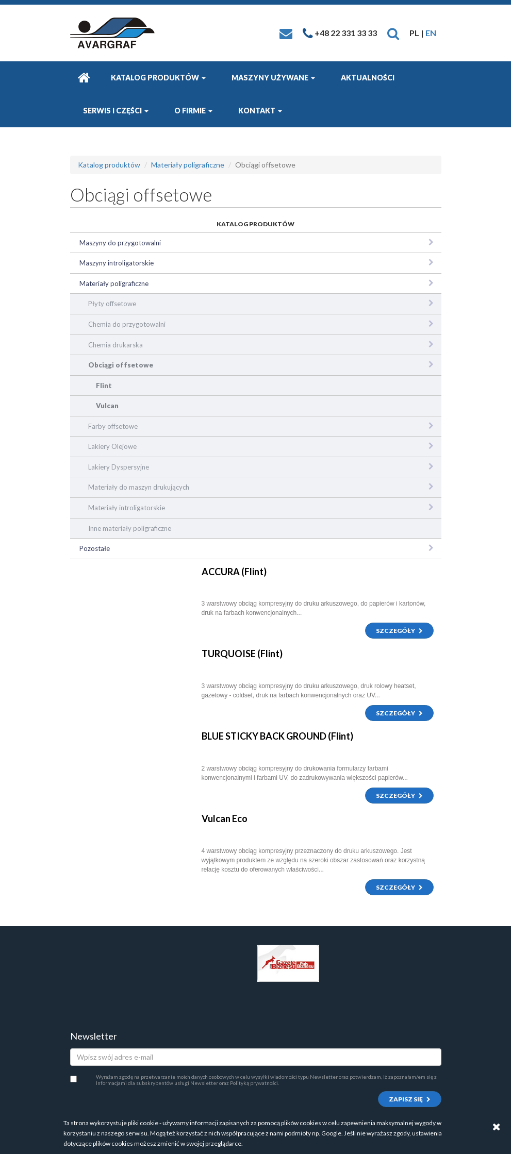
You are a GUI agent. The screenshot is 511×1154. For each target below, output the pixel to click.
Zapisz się (410, 1099)
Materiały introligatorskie (126, 508)
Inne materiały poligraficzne (129, 528)
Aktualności (367, 77)
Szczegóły (399, 630)
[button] (393, 33)
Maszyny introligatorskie (116, 263)
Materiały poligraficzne (187, 164)
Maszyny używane (273, 77)
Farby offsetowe (113, 426)
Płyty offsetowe (112, 303)
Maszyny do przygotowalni (120, 243)
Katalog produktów (158, 77)
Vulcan (107, 406)
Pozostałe (94, 548)
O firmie (193, 110)
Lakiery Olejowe (112, 446)
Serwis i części (116, 110)
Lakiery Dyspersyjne (118, 467)
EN (430, 33)
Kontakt (260, 110)
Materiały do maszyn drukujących (138, 487)
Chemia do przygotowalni (127, 324)
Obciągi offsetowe (120, 365)
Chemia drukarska (115, 345)
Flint (104, 385)
